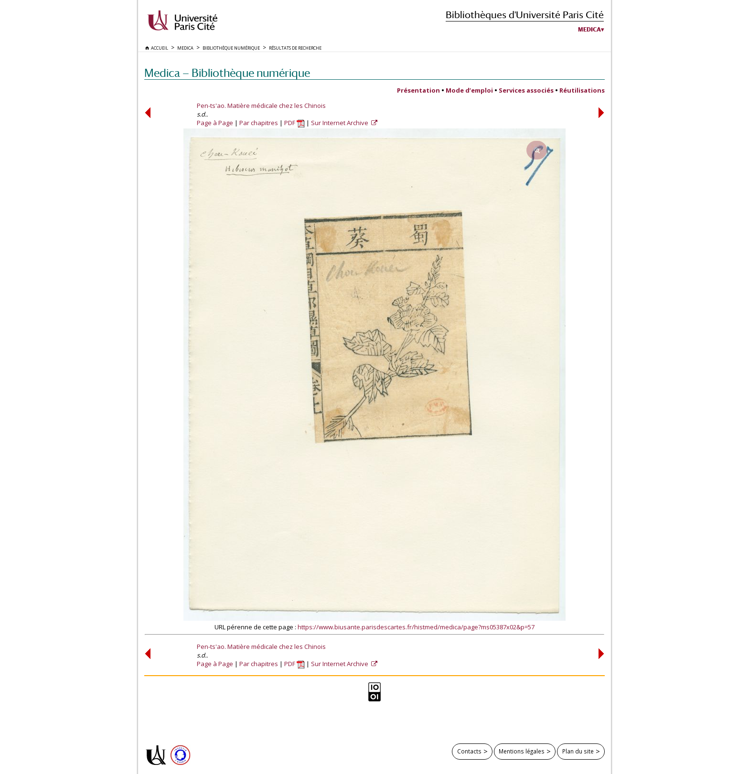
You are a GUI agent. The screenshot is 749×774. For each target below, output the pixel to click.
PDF (294, 122)
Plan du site (578, 751)
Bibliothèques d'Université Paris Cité (525, 14)
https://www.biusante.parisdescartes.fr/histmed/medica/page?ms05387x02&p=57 (416, 627)
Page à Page (215, 122)
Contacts (469, 751)
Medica (589, 29)
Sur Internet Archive (340, 122)
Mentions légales (522, 751)
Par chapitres (258, 122)
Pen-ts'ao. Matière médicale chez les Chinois (261, 105)
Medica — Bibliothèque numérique (227, 72)
